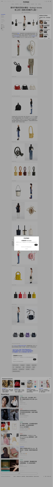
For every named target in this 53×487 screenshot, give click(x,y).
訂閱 (36, 244)
